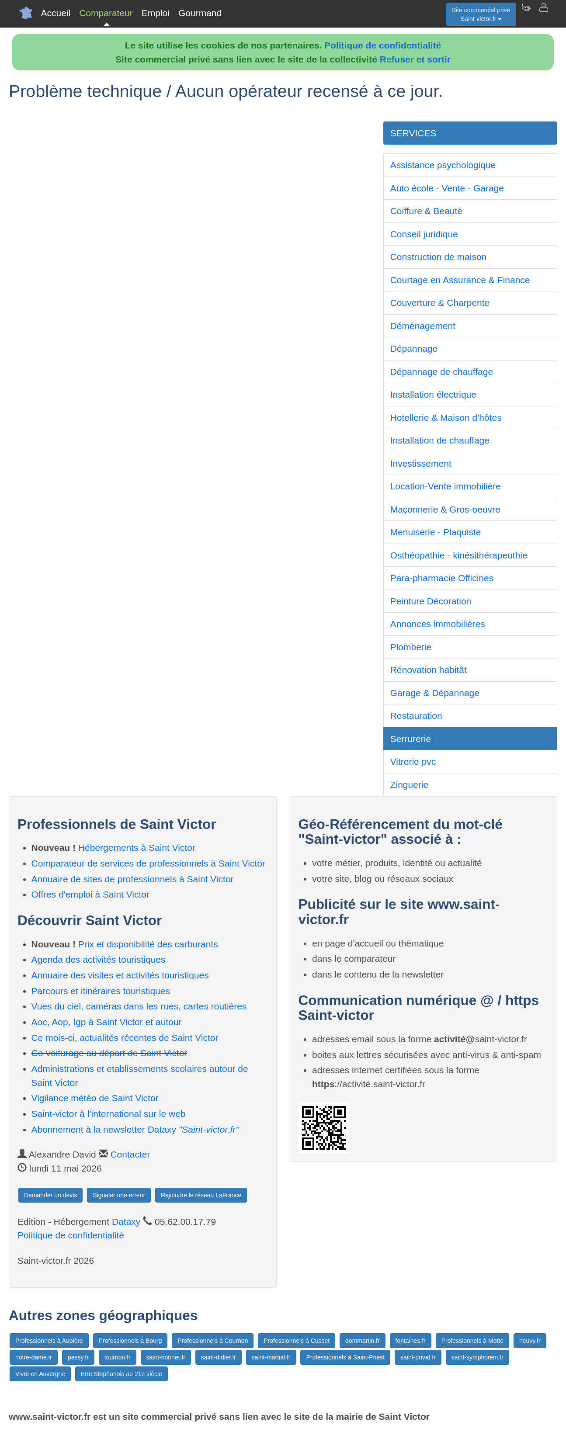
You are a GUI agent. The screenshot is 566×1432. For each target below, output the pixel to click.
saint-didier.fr (218, 1357)
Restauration (416, 716)
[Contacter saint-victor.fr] (543, 13)
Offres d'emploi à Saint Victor (90, 894)
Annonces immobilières (437, 624)
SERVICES (413, 133)
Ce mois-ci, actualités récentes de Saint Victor (125, 1038)
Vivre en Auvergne (40, 1373)
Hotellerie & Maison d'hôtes (446, 418)
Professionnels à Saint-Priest (345, 1357)
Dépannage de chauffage (441, 372)
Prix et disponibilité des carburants (148, 944)
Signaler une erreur (119, 1195)
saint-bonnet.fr (166, 1357)
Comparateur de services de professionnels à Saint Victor (148, 863)
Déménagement (422, 326)
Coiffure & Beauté (426, 211)
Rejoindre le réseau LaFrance (201, 1195)
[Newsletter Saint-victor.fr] (526, 13)
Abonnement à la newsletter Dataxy (135, 1129)
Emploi (156, 13)
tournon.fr (117, 1357)
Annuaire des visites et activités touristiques (120, 975)
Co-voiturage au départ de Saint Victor (109, 1053)
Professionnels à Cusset (297, 1340)
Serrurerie (410, 739)
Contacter (130, 1154)
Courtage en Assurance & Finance (460, 280)
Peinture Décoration (431, 601)
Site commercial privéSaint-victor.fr (481, 14)
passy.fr (78, 1357)
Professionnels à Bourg (130, 1340)
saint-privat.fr (418, 1357)
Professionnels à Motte (472, 1340)
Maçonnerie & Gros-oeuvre (445, 509)
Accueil (56, 13)
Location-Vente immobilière (445, 486)
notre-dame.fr (33, 1357)
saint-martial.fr (271, 1357)
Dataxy (126, 1222)
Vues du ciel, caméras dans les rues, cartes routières (139, 1006)
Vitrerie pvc (413, 761)
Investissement (420, 463)
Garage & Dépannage (434, 693)
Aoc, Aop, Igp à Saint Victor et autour (106, 1022)
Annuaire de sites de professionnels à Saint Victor (132, 879)
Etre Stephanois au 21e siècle (121, 1373)
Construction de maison (438, 257)
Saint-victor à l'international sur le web (108, 1114)
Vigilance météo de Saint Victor (95, 1098)
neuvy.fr (530, 1340)
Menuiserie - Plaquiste (435, 532)
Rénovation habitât (428, 670)
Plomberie (411, 647)
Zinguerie (409, 785)
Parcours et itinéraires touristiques (100, 991)
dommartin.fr (362, 1340)
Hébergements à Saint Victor (136, 848)
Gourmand (200, 13)
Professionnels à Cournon (212, 1340)
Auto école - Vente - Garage (447, 188)
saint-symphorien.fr (477, 1357)
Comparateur (106, 13)
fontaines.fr (411, 1340)
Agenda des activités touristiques (98, 959)
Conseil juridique (424, 234)
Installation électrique (433, 394)
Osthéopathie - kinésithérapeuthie (459, 555)
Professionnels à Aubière (49, 1340)
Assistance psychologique (443, 165)
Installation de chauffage (440, 440)
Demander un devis (50, 1195)
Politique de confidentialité (382, 45)
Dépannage (414, 348)
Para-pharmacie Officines (442, 578)
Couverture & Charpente (440, 303)
